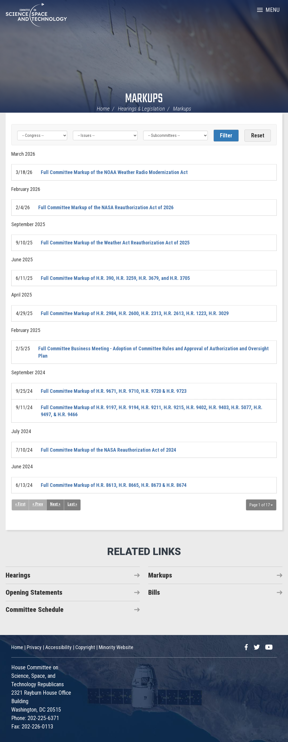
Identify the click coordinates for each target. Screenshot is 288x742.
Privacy (34, 647)
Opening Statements (34, 592)
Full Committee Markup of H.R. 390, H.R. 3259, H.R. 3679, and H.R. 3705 (115, 278)
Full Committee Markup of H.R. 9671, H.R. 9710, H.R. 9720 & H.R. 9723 (113, 391)
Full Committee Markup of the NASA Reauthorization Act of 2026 (106, 207)
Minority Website (116, 647)
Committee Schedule (35, 610)
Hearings (18, 575)
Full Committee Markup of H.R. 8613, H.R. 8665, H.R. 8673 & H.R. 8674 (113, 485)
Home (103, 108)
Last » (72, 504)
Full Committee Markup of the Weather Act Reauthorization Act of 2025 (115, 243)
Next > (55, 504)
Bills (154, 592)
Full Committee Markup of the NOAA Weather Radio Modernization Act (114, 172)
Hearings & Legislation (141, 108)
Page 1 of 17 (261, 505)
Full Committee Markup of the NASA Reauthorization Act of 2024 (108, 450)
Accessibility (58, 647)
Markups (144, 99)
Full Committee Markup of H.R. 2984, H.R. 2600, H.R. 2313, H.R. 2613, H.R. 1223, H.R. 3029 (135, 313)
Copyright (85, 647)
